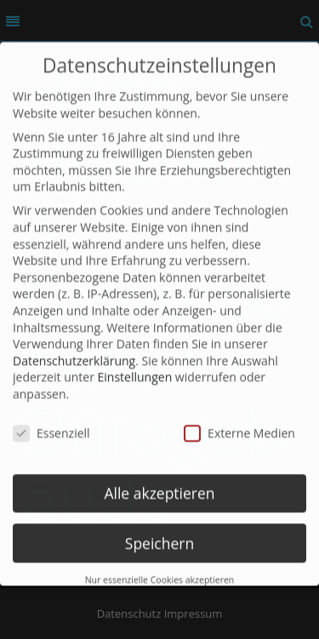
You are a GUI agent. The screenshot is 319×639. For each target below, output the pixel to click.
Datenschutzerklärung (74, 350)
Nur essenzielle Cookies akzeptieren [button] (160, 570)
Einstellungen (135, 367)
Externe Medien (239, 422)
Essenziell (51, 422)
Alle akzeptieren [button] (159, 482)
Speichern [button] (159, 532)
